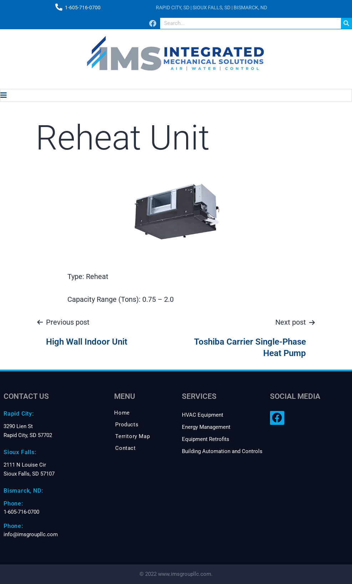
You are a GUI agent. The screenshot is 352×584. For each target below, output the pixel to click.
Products (126, 424)
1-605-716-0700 (83, 7)
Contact (125, 448)
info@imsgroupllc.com (31, 534)
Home (121, 413)
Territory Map (132, 436)
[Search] (346, 23)
